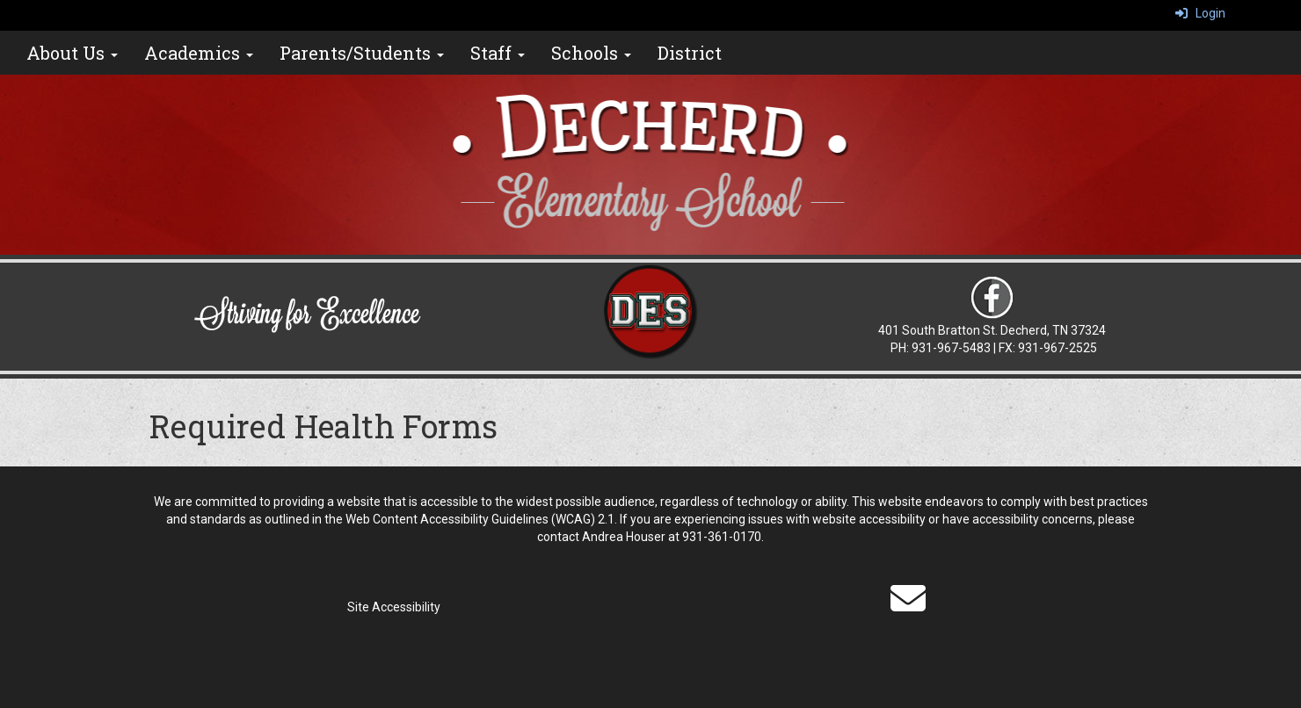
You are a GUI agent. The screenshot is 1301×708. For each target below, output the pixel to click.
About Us (72, 52)
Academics (198, 52)
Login (1200, 13)
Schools (591, 52)
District (690, 52)
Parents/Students (362, 52)
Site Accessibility (393, 607)
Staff (497, 52)
